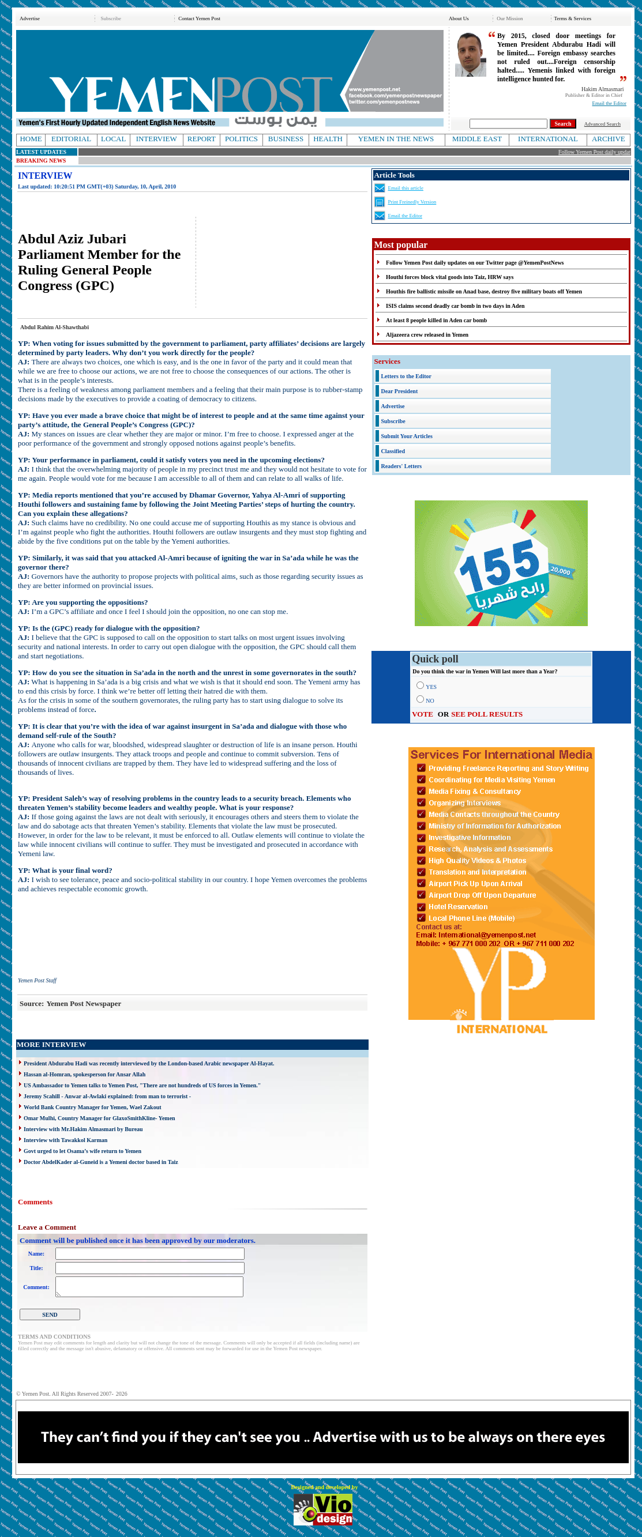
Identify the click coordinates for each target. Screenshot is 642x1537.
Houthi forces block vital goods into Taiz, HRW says (449, 277)
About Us (459, 18)
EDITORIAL (71, 138)
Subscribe (110, 18)
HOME (31, 138)
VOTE (422, 714)
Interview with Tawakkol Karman (65, 1140)
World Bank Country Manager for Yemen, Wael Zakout (93, 1107)
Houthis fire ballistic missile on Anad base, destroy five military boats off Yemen (484, 291)
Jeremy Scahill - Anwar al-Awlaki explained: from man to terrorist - (107, 1096)
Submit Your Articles (406, 436)
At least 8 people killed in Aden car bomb (436, 320)
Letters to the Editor (406, 376)
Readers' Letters (401, 466)
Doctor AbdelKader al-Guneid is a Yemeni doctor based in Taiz (101, 1162)
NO (430, 701)
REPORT (201, 138)
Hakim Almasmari (602, 89)
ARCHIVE (608, 138)
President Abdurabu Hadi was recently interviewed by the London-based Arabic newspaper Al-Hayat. (149, 1063)
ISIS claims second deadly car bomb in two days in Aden (455, 306)
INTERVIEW (156, 138)
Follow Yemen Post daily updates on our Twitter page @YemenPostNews (475, 262)
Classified (393, 451)
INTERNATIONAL (548, 138)
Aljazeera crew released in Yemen (427, 334)
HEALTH (328, 138)
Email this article (405, 188)
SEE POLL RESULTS (487, 714)
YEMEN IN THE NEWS (396, 138)
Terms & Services (572, 18)
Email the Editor (609, 103)
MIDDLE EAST (477, 138)
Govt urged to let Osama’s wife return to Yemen (82, 1151)
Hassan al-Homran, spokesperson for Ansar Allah (84, 1074)
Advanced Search (602, 124)
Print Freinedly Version (412, 202)
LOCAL (113, 138)
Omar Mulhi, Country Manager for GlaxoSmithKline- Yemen (99, 1118)
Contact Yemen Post (199, 18)
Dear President (399, 391)
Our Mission (510, 18)
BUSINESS (285, 138)
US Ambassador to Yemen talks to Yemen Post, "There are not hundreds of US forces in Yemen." (142, 1085)
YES (431, 687)
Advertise (30, 18)
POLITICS (241, 138)
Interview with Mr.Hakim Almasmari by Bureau (83, 1129)
